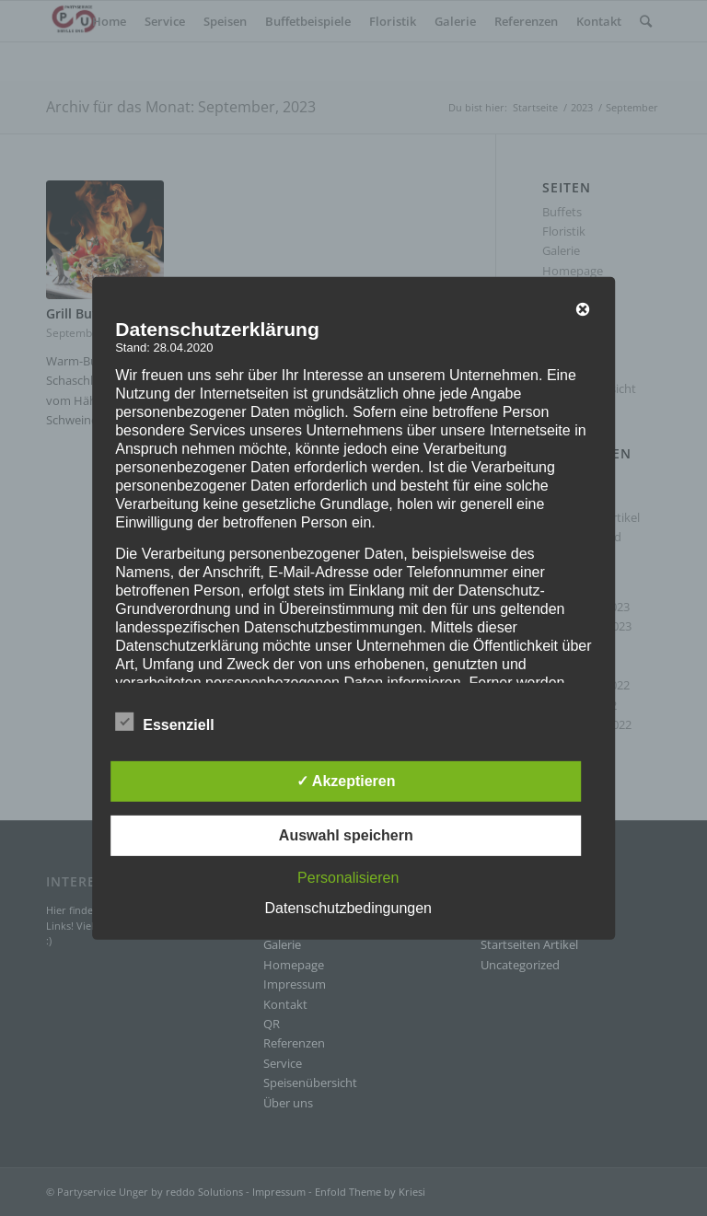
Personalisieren (348, 878)
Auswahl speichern (346, 835)
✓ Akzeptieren (346, 781)
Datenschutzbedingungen (348, 908)
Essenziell (164, 722)
